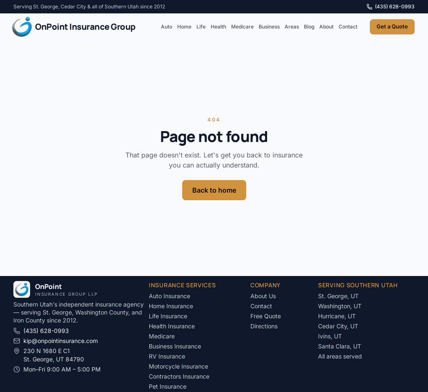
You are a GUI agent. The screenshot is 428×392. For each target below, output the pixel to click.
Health (218, 26)
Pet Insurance (167, 386)
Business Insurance (175, 346)
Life (201, 26)
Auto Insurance (169, 295)
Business (269, 26)
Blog (309, 26)
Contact (348, 26)
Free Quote (265, 316)
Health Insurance (172, 326)
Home (184, 26)
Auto (166, 26)
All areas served (340, 356)
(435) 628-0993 (391, 6)
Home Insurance (171, 305)
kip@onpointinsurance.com (55, 340)
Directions (264, 326)
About (326, 26)
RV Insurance (167, 356)
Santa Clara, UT (339, 346)
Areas (292, 26)
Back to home (214, 190)
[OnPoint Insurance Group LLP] (73, 27)
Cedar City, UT (338, 326)
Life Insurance (168, 316)
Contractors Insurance (179, 376)
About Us (263, 295)
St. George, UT (338, 295)
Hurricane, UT (337, 316)
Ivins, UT (330, 336)
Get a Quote (392, 26)
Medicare (242, 26)
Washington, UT (340, 305)
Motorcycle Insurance (178, 366)
